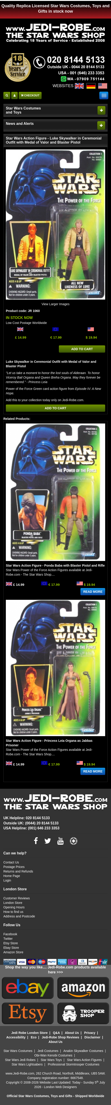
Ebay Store (11, 947)
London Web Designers (60, 1087)
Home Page (11, 876)
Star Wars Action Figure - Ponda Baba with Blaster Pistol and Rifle (55, 565)
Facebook (10, 934)
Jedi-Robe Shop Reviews (60, 1037)
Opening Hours (13, 907)
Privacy (89, 1033)
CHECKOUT (30, 95)
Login (7, 880)
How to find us (13, 912)
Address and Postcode (19, 916)
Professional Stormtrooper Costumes (74, 1064)
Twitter (8, 938)
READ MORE (92, 591)
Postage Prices (13, 867)
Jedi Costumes (48, 1051)
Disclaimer (92, 1037)
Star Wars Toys (51, 1060)
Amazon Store (13, 952)
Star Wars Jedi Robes (20, 1060)
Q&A (56, 1033)
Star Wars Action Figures (84, 1060)
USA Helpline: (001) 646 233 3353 (31, 828)
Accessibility (16, 1037)
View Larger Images (55, 304)
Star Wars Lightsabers (27, 1064)
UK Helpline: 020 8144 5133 (26, 818)
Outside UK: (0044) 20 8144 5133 (30, 823)
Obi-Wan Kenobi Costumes (53, 1055)
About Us (72, 1033)
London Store (12, 903)
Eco (34, 1037)
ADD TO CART (82, 349)
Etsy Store (10, 943)
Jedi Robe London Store (29, 1033)
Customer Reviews (16, 898)
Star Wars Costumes (17, 1051)
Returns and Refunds (18, 871)
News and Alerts (20, 124)
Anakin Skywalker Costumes (83, 1051)
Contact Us (11, 862)
